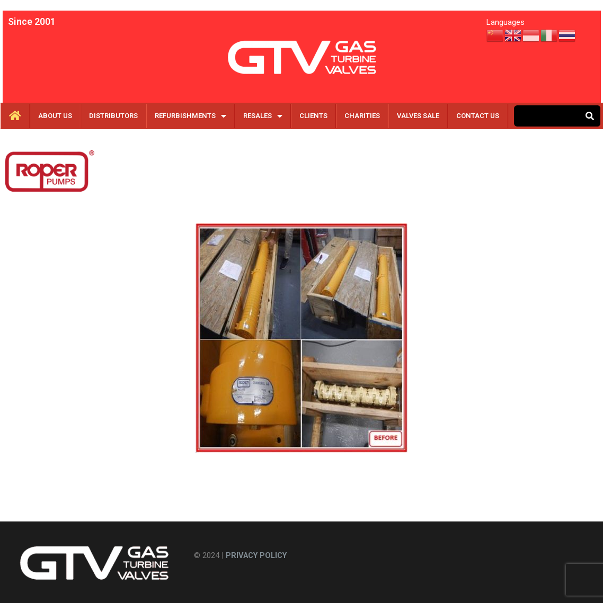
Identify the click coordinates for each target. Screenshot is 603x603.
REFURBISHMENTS (190, 116)
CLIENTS (313, 116)
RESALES (262, 116)
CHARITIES (362, 116)
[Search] (589, 116)
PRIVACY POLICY (258, 555)
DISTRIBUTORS (113, 116)
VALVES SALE (418, 116)
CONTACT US (477, 116)
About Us (55, 116)
